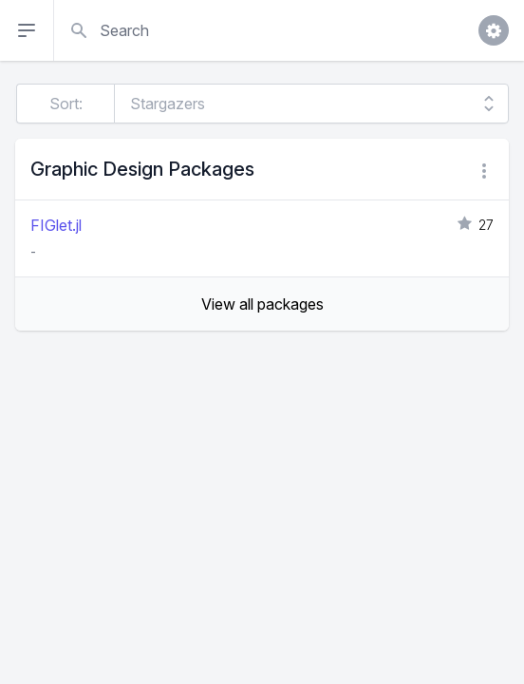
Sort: (66, 103)
